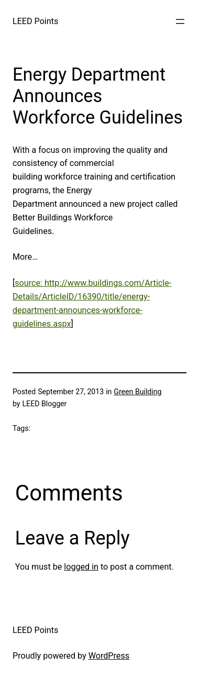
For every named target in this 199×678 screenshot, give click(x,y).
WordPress (109, 656)
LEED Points (35, 21)
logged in (81, 567)
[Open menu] (180, 21)
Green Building (137, 391)
